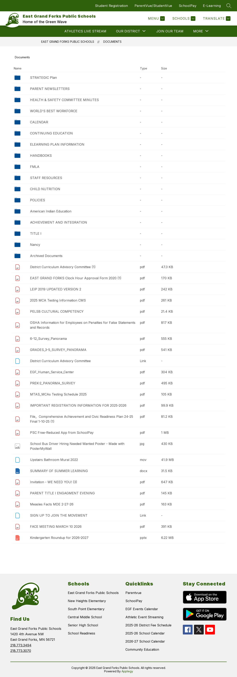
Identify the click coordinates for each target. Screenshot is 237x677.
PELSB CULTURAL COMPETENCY (57, 311)
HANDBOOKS (41, 156)
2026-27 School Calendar (145, 641)
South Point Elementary (86, 609)
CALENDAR (39, 122)
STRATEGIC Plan (43, 78)
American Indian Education (50, 211)
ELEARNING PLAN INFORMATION (57, 144)
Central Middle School (85, 617)
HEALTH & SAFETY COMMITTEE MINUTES (64, 100)
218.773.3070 (20, 651)
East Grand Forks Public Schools (67, 41)
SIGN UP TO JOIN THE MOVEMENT (58, 515)
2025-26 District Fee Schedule (148, 625)
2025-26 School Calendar (145, 633)
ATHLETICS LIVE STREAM (85, 31)
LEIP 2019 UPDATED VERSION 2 (55, 289)
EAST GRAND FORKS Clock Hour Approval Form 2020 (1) (75, 278)
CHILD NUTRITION (45, 189)
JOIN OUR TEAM (169, 31)
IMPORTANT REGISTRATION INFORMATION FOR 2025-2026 (78, 405)
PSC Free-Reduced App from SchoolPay (62, 433)
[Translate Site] (216, 18)
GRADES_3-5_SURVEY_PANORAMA (58, 350)
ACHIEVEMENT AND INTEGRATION (58, 222)
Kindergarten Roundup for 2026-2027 (59, 538)
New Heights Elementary (87, 601)
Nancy (35, 245)
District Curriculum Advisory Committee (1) (63, 267)
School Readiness (81, 633)
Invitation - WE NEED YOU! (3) (53, 482)
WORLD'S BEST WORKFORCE (53, 111)
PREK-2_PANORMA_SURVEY (52, 383)
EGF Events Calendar (141, 609)
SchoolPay (188, 6)
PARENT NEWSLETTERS (50, 89)
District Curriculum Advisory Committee (60, 361)
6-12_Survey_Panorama (48, 339)
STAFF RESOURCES (46, 178)
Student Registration (111, 6)
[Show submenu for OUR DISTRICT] (128, 31)
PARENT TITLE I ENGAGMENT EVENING (62, 493)
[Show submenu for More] (198, 31)
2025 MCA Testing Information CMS (58, 300)
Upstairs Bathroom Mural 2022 (54, 460)
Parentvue (133, 593)
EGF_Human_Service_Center (52, 372)
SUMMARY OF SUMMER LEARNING (59, 471)
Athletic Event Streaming (144, 617)
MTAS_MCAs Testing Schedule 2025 (58, 394)
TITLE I (35, 233)
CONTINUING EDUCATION (51, 133)
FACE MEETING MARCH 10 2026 (56, 527)
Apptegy (127, 671)
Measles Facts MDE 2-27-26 (51, 504)
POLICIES (37, 200)
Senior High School (83, 625)
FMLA (34, 167)
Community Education (142, 649)
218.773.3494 (20, 645)
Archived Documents (46, 256)
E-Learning (212, 6)
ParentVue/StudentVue (153, 6)
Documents (112, 41)
